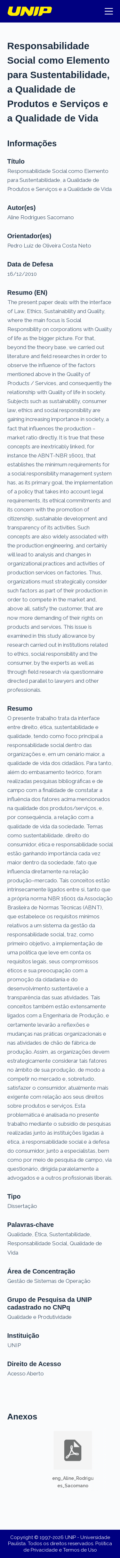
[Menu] (109, 11)
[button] (73, 1460)
